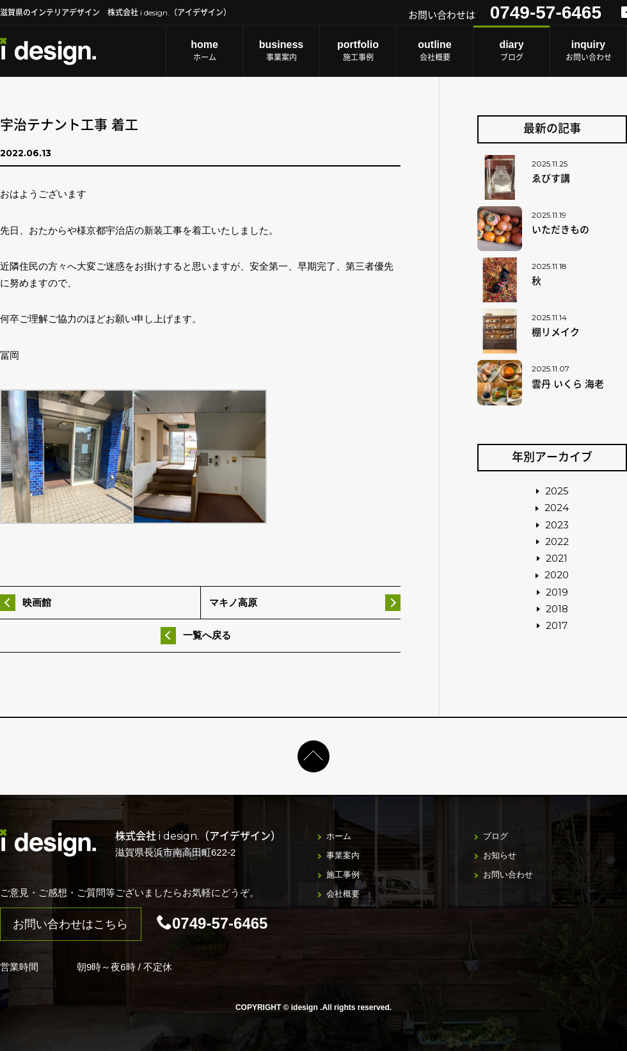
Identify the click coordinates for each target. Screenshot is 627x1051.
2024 (556, 507)
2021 (556, 558)
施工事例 (358, 50)
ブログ (511, 50)
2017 (556, 625)
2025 (557, 491)
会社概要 (435, 50)
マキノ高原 (233, 602)
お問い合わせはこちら (70, 924)
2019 (557, 592)
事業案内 (281, 50)
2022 (557, 541)
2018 (557, 609)
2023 (557, 525)
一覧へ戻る (207, 635)
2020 (556, 575)
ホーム (204, 50)
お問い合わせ (588, 50)
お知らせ (499, 855)
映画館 (36, 602)
